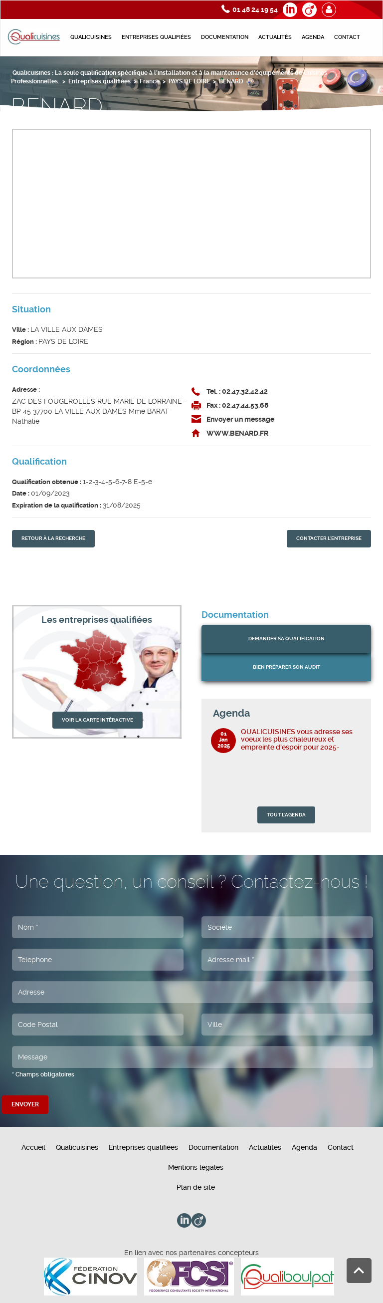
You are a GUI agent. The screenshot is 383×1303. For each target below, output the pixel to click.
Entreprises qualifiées (156, 37)
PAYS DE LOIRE (189, 81)
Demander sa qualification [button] (286, 638)
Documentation (224, 37)
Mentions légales (195, 1167)
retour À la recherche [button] (53, 538)
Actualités (275, 37)
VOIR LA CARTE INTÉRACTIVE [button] (97, 720)
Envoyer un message (240, 419)
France (150, 81)
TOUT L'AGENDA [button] (286, 814)
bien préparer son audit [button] (286, 667)
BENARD (231, 81)
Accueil (33, 1147)
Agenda (313, 37)
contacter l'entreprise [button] (329, 538)
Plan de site (196, 1187)
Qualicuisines (91, 37)
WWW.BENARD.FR (237, 433)
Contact (347, 37)
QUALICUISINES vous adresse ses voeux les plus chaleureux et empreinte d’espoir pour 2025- (297, 739)
